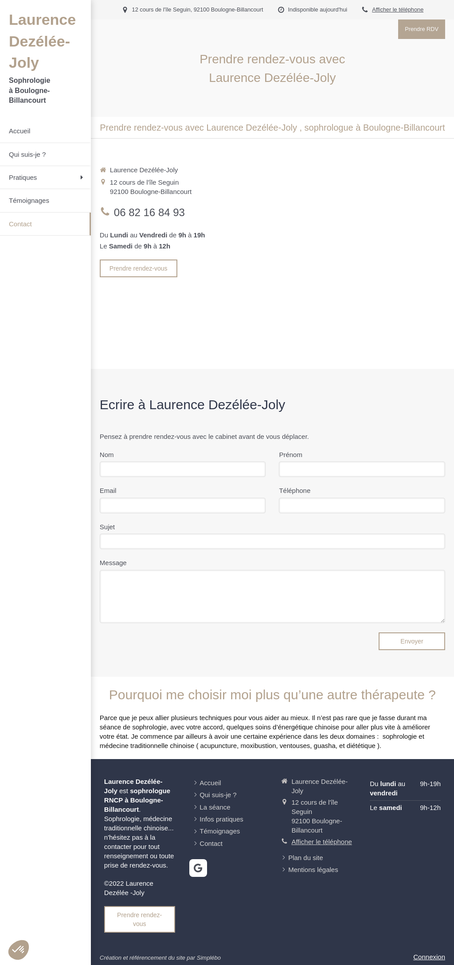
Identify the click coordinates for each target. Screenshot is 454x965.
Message (113, 562)
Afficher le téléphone (397, 9)
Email (108, 490)
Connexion (429, 957)
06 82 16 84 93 (149, 212)
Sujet (107, 527)
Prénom (290, 454)
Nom (107, 454)
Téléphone (294, 490)
